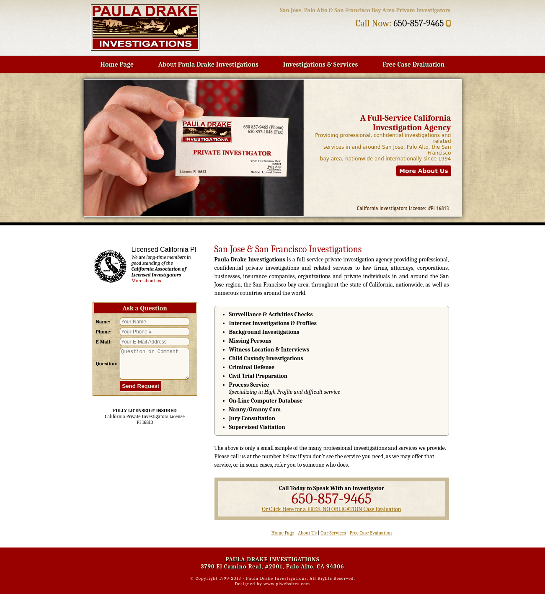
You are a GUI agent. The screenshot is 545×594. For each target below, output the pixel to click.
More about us (146, 281)
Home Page (117, 64)
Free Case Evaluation (413, 64)
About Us (307, 533)
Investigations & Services (320, 64)
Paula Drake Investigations (276, 578)
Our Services (333, 533)
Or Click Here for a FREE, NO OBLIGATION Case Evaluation (331, 509)
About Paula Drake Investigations (208, 64)
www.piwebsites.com (286, 583)
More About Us (423, 171)
